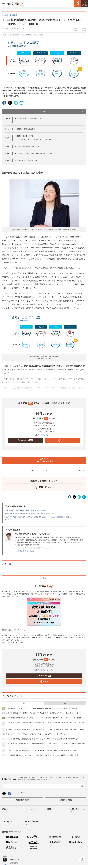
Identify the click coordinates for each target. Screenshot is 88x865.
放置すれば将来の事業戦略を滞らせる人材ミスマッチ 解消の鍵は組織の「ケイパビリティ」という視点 (43, 718)
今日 (23, 703)
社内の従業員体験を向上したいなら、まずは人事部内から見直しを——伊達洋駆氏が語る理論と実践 (42, 755)
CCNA (4, 34)
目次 (62, 111)
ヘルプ (12, 856)
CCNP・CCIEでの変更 (25, 136)
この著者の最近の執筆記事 (24, 551)
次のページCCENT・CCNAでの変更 (44, 460)
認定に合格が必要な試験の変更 (28, 146)
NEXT (81, 471)
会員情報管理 (14, 863)
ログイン (62, 440)
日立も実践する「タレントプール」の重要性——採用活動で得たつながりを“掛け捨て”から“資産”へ (41, 708)
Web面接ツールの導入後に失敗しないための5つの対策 (26, 510)
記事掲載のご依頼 (22, 800)
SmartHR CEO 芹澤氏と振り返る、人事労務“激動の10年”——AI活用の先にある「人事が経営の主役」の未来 (45, 729)
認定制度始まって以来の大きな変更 (30, 118)
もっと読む (9, 519)
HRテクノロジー (31, 823)
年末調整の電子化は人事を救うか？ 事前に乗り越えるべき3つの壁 (30, 514)
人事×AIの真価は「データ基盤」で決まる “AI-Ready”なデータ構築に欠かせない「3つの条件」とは (42, 713)
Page (7, 129)
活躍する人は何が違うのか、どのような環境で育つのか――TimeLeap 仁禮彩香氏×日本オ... (39, 517)
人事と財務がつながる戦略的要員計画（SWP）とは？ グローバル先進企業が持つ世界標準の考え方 (42, 739)
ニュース (30, 809)
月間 (64, 703)
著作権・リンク (14, 860)
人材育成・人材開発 (14, 34)
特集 (5, 809)
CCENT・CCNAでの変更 (26, 129)
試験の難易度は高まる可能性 (27, 160)
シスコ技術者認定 (26, 34)
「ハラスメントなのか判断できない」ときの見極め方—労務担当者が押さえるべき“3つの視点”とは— (42, 750)
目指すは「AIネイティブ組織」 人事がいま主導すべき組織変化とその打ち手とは (35, 734)
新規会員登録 (25, 440)
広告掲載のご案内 (65, 800)
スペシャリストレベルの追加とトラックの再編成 (34, 139)
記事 (50, 809)
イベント (7, 822)
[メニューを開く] (3, 3)
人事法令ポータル (77, 810)
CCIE (35, 34)
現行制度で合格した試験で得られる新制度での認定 (35, 153)
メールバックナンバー (44, 435)
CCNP (41, 34)
